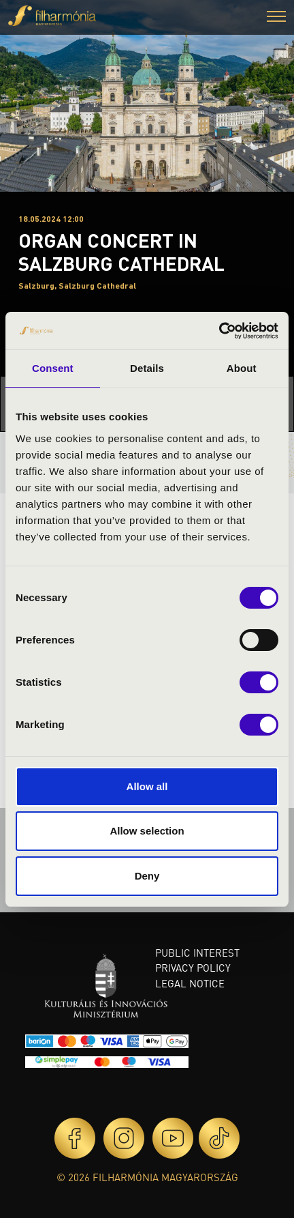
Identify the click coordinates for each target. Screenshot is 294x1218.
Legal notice (190, 983)
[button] (276, 18)
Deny (147, 876)
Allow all (147, 786)
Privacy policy (193, 967)
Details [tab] (147, 368)
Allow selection (147, 831)
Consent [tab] (53, 368)
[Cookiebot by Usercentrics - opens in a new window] (218, 331)
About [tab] (242, 368)
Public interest (197, 952)
